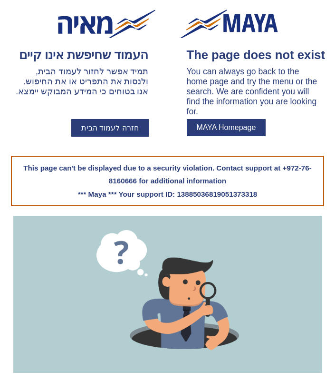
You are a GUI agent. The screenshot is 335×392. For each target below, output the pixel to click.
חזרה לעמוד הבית (110, 128)
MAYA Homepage (226, 127)
